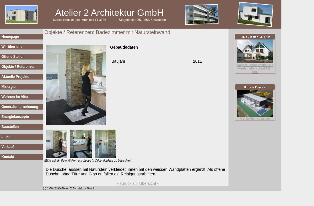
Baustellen (10, 127)
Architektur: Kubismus (255, 118)
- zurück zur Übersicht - (138, 183)
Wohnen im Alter (15, 97)
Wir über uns (11, 47)
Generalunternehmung (19, 107)
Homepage (10, 37)
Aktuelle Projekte (15, 77)
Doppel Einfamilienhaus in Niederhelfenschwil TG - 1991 (255, 68)
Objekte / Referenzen (18, 67)
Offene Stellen (13, 57)
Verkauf (7, 147)
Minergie (8, 87)
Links (5, 137)
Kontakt (7, 157)
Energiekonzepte (15, 117)
